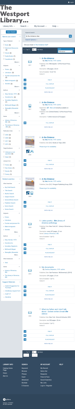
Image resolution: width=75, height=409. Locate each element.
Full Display (39, 84)
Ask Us (5, 376)
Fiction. (7, 69)
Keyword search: (30, 32)
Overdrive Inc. (9, 97)
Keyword (25, 368)
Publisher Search (10, 203)
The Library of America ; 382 (12, 126)
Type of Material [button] (7, 41)
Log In (72, 2)
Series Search (9, 209)
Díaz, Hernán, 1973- (11, 94)
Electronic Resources (11, 48)
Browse (24, 371)
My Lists (43, 383)
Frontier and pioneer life (12, 75)
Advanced (25, 380)
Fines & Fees (45, 377)
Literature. (8, 72)
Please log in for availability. (48, 146)
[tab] (11, 36)
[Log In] (68, 2)
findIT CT (8, 294)
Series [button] (5, 116)
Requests (43, 374)
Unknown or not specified (10, 153)
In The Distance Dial (40, 45)
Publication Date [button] (7, 131)
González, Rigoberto (11, 100)
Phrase (24, 374)
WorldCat (8, 297)
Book (7, 45)
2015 (7, 144)
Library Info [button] (9, 26)
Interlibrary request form (12, 291)
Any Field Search (10, 187)
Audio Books (9, 56)
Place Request (39, 88)
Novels (7, 171)
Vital (6, 262)
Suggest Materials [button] (8, 282)
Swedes (7, 84)
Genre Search (9, 206)
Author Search (9, 193)
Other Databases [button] (8, 258)
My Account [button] (40, 26)
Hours (5, 373)
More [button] (56, 26)
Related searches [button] (8, 179)
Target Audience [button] (7, 148)
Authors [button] (5, 90)
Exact (23, 377)
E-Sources (25, 386)
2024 (7, 138)
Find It (38, 80)
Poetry (7, 174)
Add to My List (48, 92)
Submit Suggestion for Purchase (12, 287)
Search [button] (24, 26)
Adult (7, 157)
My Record (44, 368)
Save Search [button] (11, 32)
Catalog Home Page (8, 369)
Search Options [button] (31, 40)
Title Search (8, 190)
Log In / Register (46, 386)
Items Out (43, 371)
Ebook (7, 53)
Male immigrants (10, 80)
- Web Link (51, 108)
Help (61, 364)
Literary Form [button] (7, 161)
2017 (7, 141)
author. (53, 60)
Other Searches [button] (7, 183)
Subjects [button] (5, 65)
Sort (59, 49)
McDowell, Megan (10, 105)
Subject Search (9, 197)
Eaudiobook (9, 59)
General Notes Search (11, 200)
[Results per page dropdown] (34, 49)
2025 (7, 135)
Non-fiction (8, 168)
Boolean (24, 383)
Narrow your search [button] (9, 37)
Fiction (7, 165)
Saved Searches (46, 380)
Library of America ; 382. (11, 121)
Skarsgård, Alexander (11, 108)
